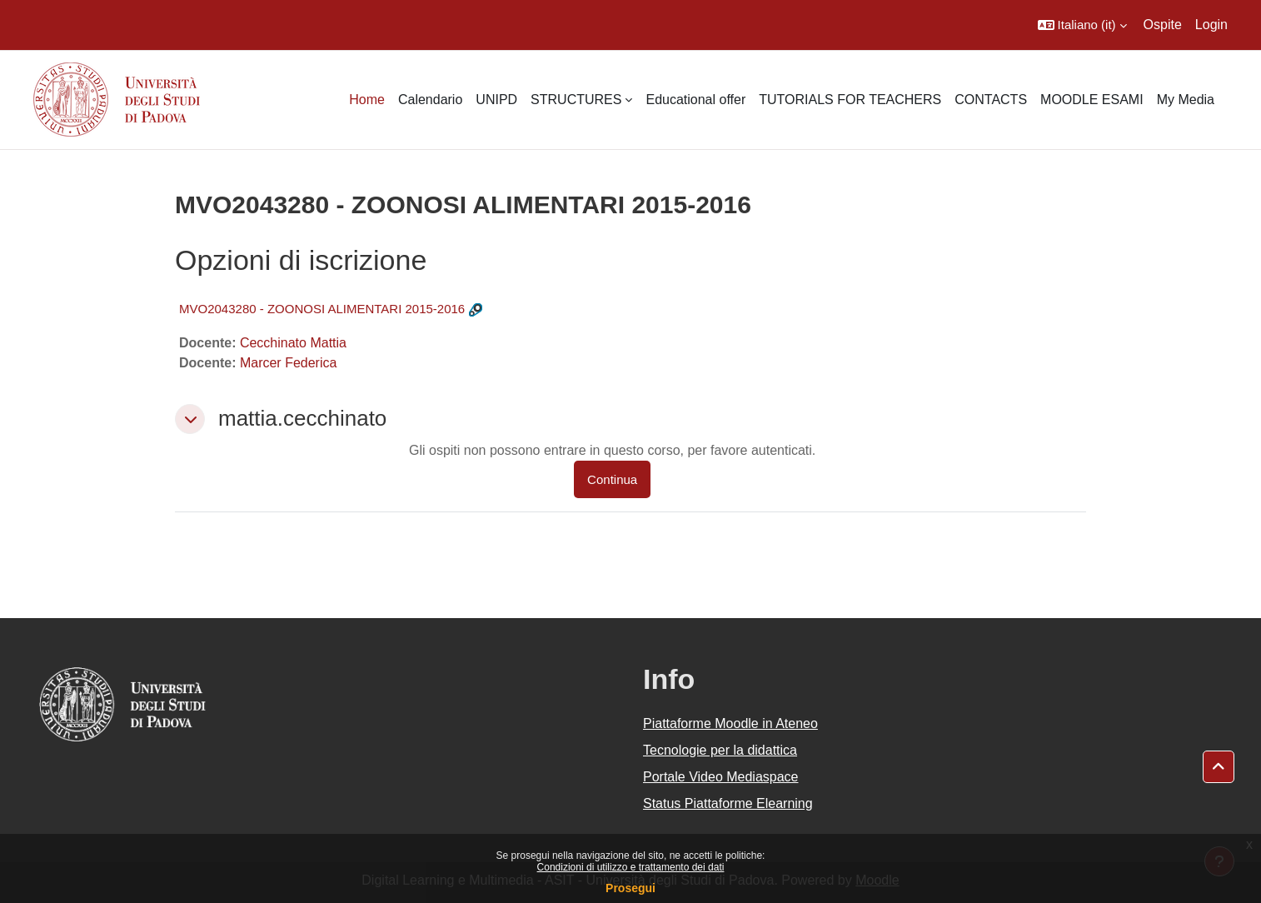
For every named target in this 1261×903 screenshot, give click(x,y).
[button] (1082, 25)
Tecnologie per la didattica (720, 750)
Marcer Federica (288, 363)
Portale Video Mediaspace (721, 777)
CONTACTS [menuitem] (990, 99)
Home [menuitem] (367, 99)
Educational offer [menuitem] (695, 99)
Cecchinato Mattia (293, 343)
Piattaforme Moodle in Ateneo (730, 723)
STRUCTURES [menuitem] (576, 99)
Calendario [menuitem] (430, 99)
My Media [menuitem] (1185, 99)
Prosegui (630, 888)
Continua (612, 479)
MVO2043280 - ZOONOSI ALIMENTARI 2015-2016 (322, 309)
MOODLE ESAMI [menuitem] (1092, 99)
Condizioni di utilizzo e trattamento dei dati (631, 867)
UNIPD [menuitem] (496, 99)
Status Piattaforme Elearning (728, 803)
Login (1211, 24)
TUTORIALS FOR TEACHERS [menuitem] (850, 99)
